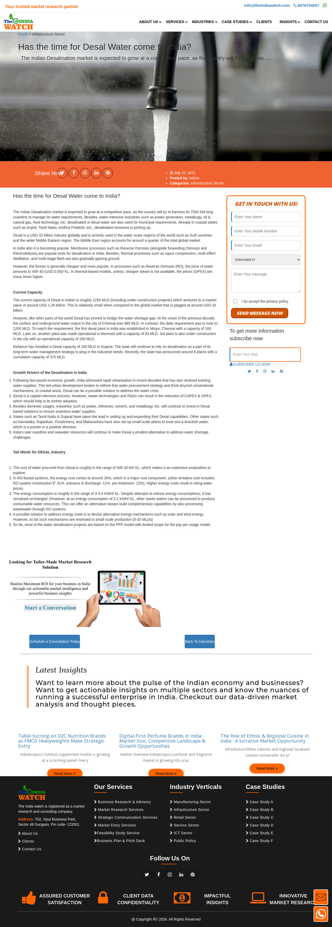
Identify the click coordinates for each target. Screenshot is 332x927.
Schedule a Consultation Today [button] (55, 641)
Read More (64, 774)
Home (23, 34)
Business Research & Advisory (122, 802)
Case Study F (259, 841)
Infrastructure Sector (189, 810)
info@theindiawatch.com (267, 5)
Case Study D (260, 825)
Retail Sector (183, 817)
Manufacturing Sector (190, 802)
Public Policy (183, 841)
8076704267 (307, 5)
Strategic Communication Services (126, 817)
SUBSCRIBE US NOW (250, 364)
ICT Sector (181, 833)
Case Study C (260, 817)
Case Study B (260, 810)
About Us (28, 833)
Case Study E (260, 833)
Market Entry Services (115, 825)
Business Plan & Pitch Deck (119, 841)
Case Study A (259, 802)
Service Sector (184, 825)
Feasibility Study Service (117, 833)
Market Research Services (119, 810)
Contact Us (29, 849)
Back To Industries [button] (200, 641)
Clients (26, 841)
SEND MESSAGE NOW (260, 313)
